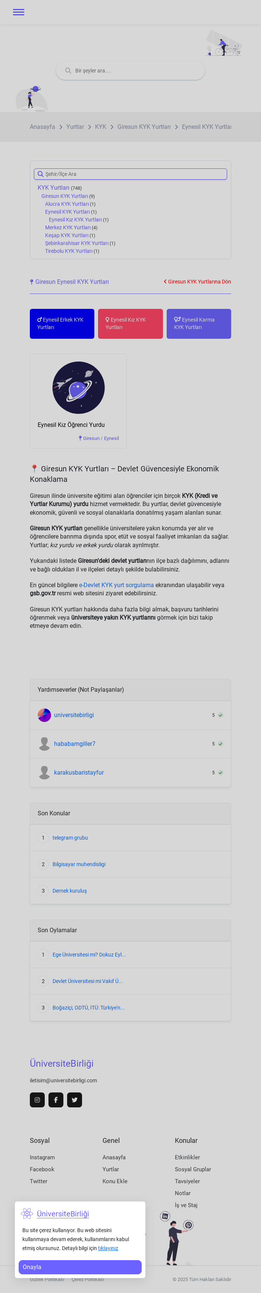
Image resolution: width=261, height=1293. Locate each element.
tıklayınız (108, 1248)
